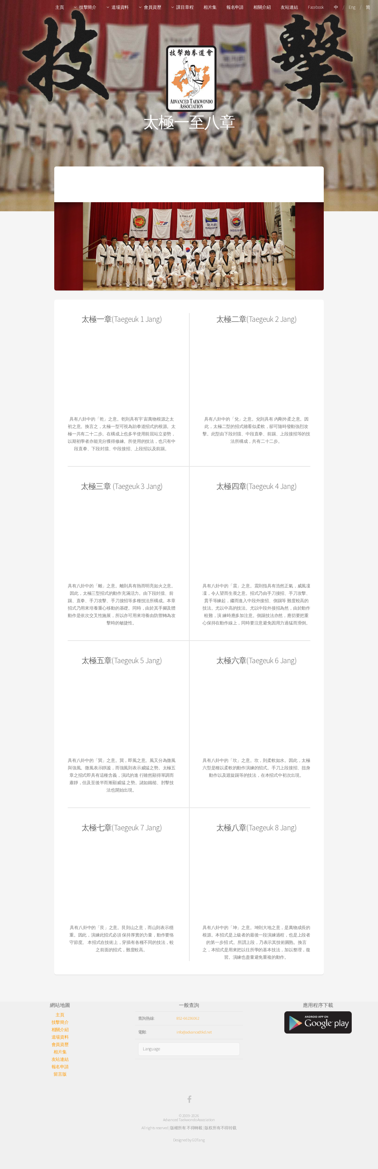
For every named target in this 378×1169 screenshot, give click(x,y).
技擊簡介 (87, 7)
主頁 (59, 7)
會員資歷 (152, 7)
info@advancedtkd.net (194, 1032)
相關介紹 (262, 7)
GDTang (198, 1139)
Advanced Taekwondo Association (189, 1119)
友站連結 (289, 7)
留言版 (60, 1074)
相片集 (209, 7)
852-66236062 (188, 1018)
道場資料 (120, 7)
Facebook (316, 7)
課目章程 (184, 7)
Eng (352, 7)
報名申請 (235, 7)
